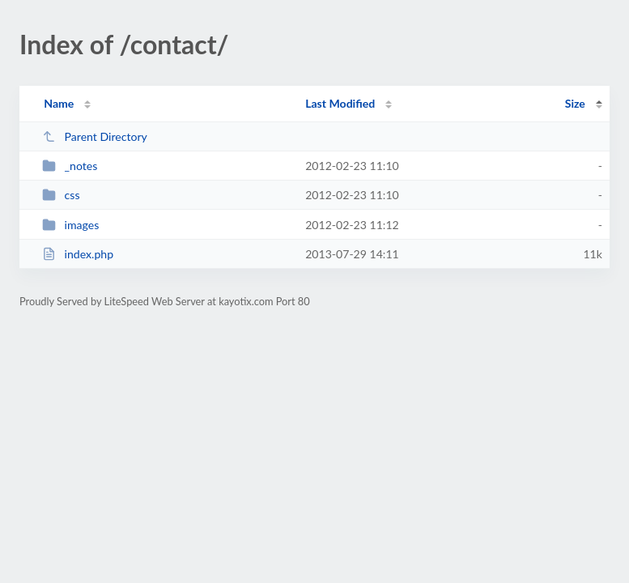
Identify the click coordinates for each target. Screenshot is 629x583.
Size (575, 103)
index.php (77, 254)
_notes (69, 165)
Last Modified (340, 103)
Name (59, 103)
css (60, 195)
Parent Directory (94, 136)
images (70, 225)
